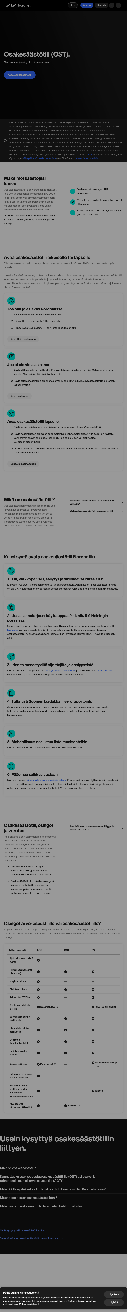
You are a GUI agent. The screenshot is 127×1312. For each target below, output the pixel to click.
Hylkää (114, 1302)
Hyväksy (114, 1294)
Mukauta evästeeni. (29, 1304)
